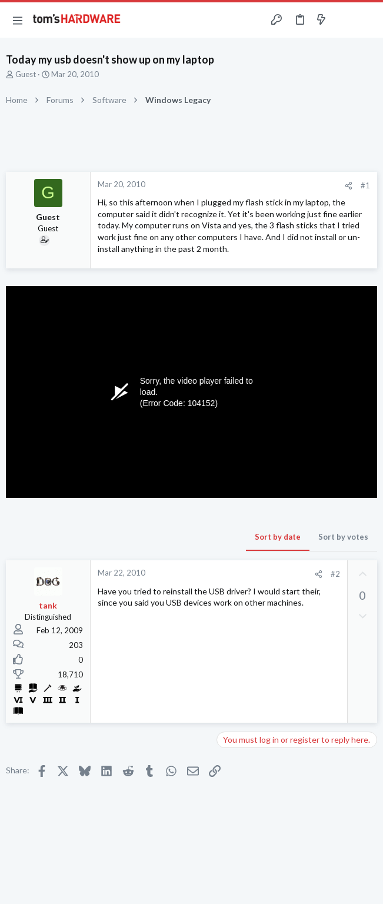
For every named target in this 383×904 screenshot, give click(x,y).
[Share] (349, 185)
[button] (17, 20)
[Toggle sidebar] (344, 20)
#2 (335, 574)
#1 (365, 185)
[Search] (367, 20)
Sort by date (278, 536)
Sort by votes (343, 536)
